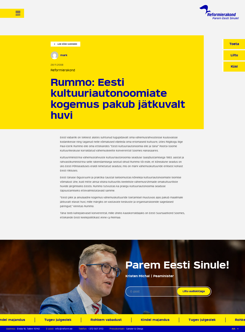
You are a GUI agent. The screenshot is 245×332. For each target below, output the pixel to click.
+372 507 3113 (95, 328)
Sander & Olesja (134, 328)
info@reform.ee (63, 328)
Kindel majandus (155, 320)
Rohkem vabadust (106, 320)
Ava (235, 329)
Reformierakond (63, 70)
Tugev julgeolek (58, 320)
